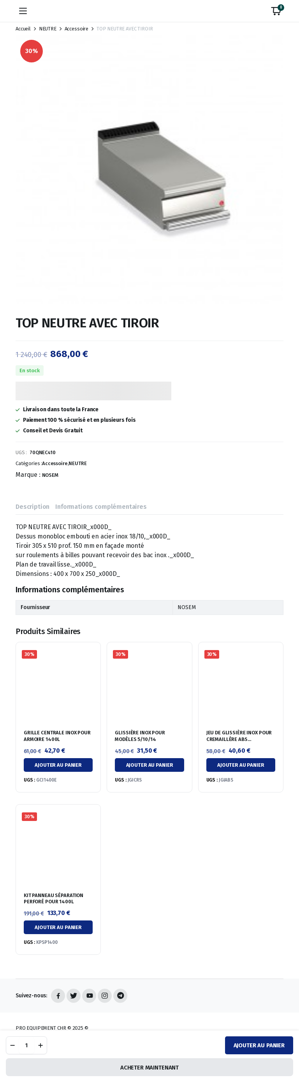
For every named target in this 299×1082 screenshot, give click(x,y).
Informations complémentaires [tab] (101, 506)
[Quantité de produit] (26, 1045)
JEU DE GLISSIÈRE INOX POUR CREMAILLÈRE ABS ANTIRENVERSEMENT (239, 739)
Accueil (23, 28)
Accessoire (76, 28)
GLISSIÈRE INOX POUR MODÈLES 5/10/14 (140, 736)
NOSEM (50, 475)
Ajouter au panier (259, 1045)
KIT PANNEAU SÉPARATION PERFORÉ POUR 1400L (53, 898)
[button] (276, 11)
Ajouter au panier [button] (58, 765)
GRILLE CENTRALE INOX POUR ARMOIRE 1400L (57, 736)
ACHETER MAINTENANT (149, 1067)
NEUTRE (47, 28)
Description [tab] (32, 506)
